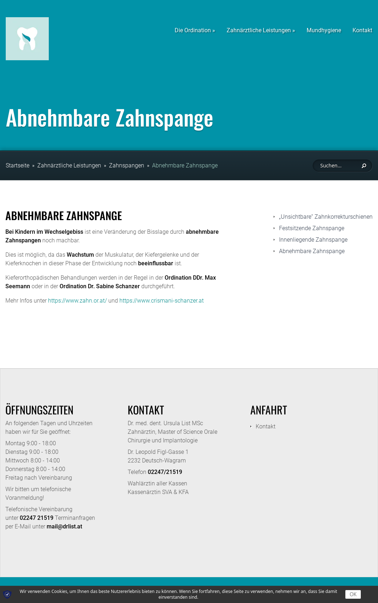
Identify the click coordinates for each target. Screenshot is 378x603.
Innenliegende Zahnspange (313, 239)
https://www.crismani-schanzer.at (161, 300)
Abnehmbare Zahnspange (185, 165)
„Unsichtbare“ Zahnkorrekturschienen (326, 216)
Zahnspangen (126, 165)
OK (353, 594)
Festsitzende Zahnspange (311, 228)
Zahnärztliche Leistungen (69, 165)
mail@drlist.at (64, 526)
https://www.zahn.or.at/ (77, 300)
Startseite (17, 165)
